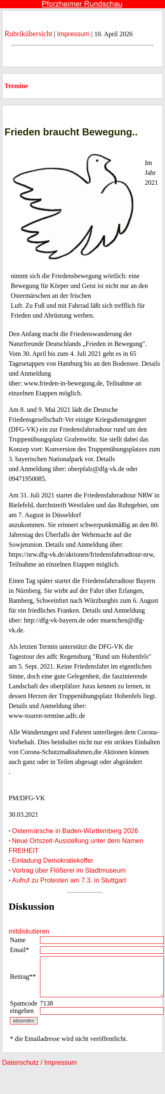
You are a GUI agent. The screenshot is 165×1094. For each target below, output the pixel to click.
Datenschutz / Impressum (39, 1062)
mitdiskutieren (29, 931)
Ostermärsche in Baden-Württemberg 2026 (75, 830)
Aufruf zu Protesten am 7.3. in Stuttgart (69, 880)
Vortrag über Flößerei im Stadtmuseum (69, 870)
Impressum (73, 33)
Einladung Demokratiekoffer (52, 860)
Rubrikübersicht (28, 34)
